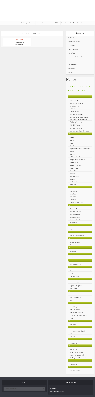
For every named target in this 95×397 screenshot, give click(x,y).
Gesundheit (39, 23)
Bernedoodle (74, 162)
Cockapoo (73, 199)
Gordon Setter (74, 245)
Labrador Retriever (75, 283)
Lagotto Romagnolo (76, 286)
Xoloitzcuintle (74, 364)
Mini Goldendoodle (75, 298)
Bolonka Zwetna (75, 176)
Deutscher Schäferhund (77, 220)
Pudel (71, 318)
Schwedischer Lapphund (77, 331)
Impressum (53, 388)
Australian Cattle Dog (76, 125)
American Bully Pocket (76, 114)
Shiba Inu (72, 334)
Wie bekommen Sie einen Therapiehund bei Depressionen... (21, 42)
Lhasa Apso (73, 288)
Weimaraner (73, 349)
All (69, 87)
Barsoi (72, 140)
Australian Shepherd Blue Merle (79, 131)
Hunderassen (50, 23)
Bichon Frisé (73, 171)
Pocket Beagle (74, 307)
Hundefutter (15, 23)
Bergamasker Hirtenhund (77, 160)
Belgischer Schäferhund (77, 157)
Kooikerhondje (74, 276)
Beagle (72, 151)
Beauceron (73, 154)
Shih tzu (72, 336)
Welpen (57, 23)
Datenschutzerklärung (57, 391)
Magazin (75, 23)
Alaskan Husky (74, 111)
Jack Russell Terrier (75, 264)
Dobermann (73, 223)
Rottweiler (73, 324)
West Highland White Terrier (78, 358)
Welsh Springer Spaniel (77, 355)
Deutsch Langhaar (75, 217)
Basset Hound (74, 146)
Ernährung (24, 23)
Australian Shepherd (76, 128)
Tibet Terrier (73, 343)
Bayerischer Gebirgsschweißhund (80, 148)
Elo (71, 229)
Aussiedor (73, 123)
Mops (71, 300)
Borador (72, 179)
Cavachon (73, 194)
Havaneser (73, 251)
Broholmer (73, 185)
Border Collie (74, 182)
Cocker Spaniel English (76, 202)
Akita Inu (72, 109)
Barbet (72, 137)
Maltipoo (72, 295)
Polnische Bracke (75, 310)
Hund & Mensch (19, 39)
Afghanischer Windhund (77, 103)
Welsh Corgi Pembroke (76, 352)
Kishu (71, 273)
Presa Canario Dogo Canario (78, 315)
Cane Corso (73, 191)
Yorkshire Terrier (75, 371)
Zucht (70, 23)
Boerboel (72, 173)
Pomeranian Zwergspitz (77, 312)
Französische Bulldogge (77, 236)
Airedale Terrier (74, 106)
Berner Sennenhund (76, 165)
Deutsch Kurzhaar (75, 214)
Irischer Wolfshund (75, 258)
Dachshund (73, 209)
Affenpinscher (74, 100)
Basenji (72, 143)
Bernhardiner (74, 168)
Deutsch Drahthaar (75, 211)
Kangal (72, 271)
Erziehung (32, 23)
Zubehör (63, 23)
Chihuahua (73, 197)
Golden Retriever (75, 242)
